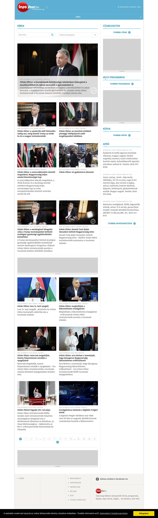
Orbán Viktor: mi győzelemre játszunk (76, 172)
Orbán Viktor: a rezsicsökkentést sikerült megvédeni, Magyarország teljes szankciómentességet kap (36, 175)
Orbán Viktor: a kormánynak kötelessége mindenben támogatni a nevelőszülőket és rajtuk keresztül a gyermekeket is (53, 83)
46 (89, 439)
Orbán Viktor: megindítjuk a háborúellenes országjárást (72, 307)
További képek (120, 135)
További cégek (120, 32)
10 (71, 439)
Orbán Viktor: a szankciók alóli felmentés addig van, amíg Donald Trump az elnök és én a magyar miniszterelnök (36, 134)
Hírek (78, 17)
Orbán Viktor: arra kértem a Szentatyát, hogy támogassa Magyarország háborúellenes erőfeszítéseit (77, 358)
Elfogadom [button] (144, 513)
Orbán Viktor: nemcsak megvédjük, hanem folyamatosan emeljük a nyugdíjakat (33, 358)
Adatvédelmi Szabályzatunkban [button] (114, 513)
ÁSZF (72, 495)
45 (84, 439)
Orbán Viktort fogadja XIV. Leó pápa (33, 410)
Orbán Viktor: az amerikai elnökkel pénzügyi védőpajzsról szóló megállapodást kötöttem (75, 134)
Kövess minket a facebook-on (114, 479)
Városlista (47, 7)
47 (94, 439)
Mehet (52, 35)
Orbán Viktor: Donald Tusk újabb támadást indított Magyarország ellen (76, 231)
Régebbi (57, 442)
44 (78, 439)
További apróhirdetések (120, 223)
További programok (120, 84)
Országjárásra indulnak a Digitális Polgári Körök (78, 411)
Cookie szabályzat (78, 500)
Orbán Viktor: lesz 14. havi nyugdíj (33, 306)
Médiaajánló (75, 478)
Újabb (20, 439)
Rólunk (73, 491)
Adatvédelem (75, 482)
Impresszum (75, 487)
